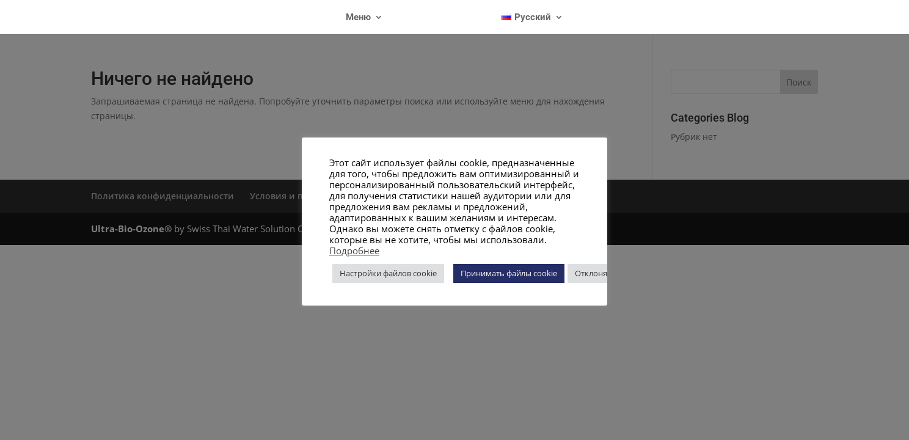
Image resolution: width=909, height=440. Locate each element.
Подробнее (354, 250)
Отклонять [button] (595, 273)
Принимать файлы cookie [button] (509, 273)
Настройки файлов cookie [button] (388, 273)
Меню (358, 18)
